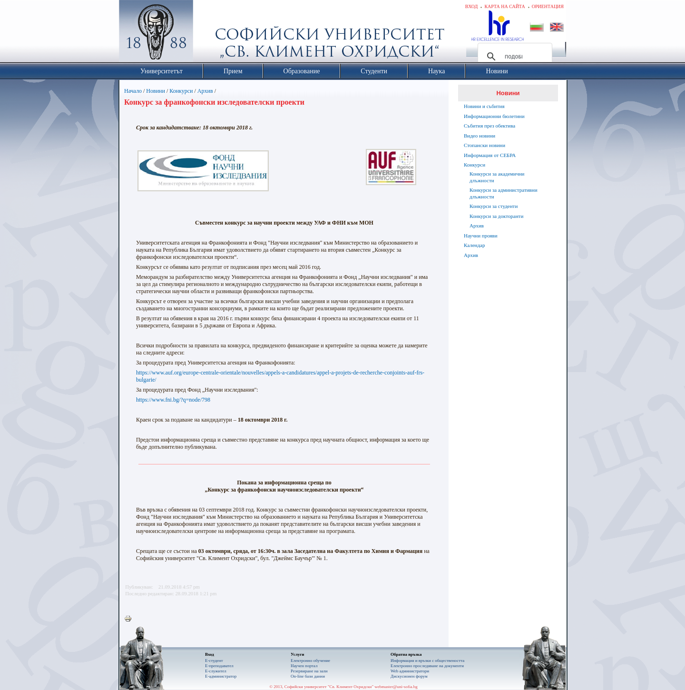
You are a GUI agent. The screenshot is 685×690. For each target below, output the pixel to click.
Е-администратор (220, 676)
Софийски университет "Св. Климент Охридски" (210, 33)
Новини (155, 91)
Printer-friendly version (130, 619)
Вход (471, 6)
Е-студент (214, 660)
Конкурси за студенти (494, 206)
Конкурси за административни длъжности (504, 193)
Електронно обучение (310, 660)
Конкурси (181, 91)
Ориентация (548, 6)
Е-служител (215, 671)
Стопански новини (484, 145)
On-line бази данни (308, 676)
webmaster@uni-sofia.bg (396, 686)
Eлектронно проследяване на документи (427, 665)
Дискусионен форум (409, 676)
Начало (133, 91)
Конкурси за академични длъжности (497, 177)
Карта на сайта (504, 6)
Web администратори (410, 671)
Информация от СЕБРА (490, 155)
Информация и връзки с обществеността (427, 660)
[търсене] (513, 56)
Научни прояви (481, 235)
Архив (205, 91)
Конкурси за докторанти (496, 216)
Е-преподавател (219, 665)
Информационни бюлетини (494, 116)
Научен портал (304, 665)
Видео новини (479, 135)
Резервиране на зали (309, 671)
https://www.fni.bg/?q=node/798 (173, 399)
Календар (474, 245)
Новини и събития (484, 106)
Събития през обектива (489, 125)
